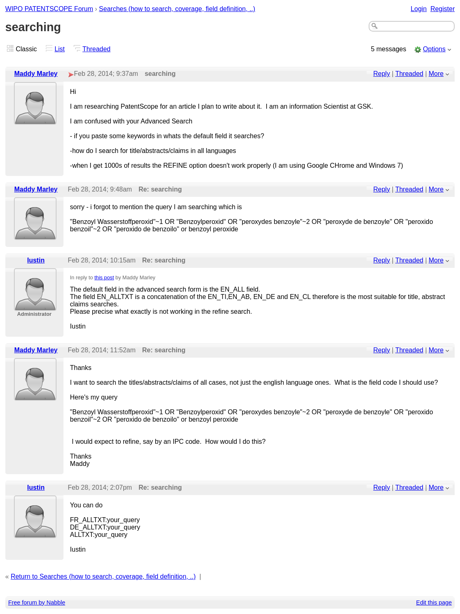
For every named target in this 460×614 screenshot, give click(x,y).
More (436, 73)
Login (419, 8)
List (59, 49)
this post (104, 277)
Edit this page (434, 602)
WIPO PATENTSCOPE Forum (49, 8)
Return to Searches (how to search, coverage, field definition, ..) (103, 576)
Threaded (96, 49)
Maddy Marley (36, 73)
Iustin (36, 260)
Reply (381, 73)
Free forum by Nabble (36, 602)
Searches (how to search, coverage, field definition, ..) (177, 8)
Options (434, 49)
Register (443, 8)
